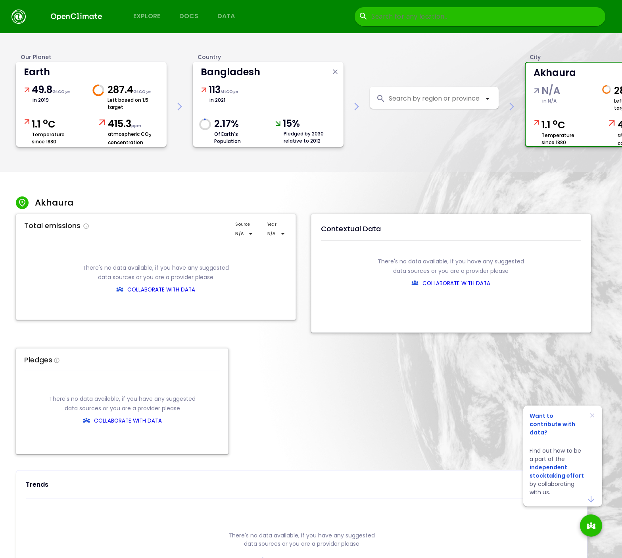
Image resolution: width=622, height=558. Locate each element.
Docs (188, 16)
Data (226, 16)
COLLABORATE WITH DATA (161, 289)
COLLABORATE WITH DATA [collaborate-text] (307, 421)
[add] (591, 525)
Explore (146, 16)
